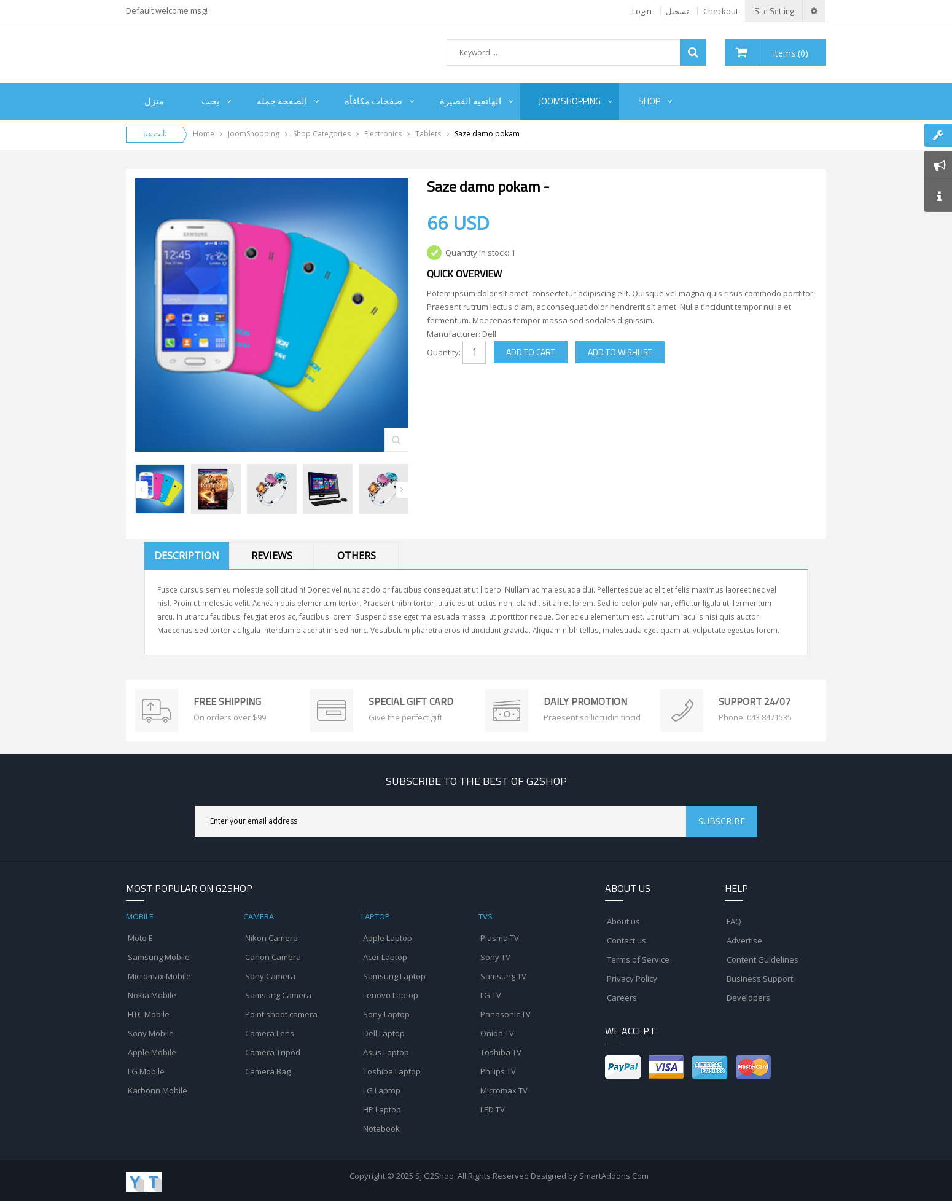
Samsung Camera (278, 995)
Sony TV (495, 957)
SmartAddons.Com (614, 1175)
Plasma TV (499, 937)
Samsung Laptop (394, 976)
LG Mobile (146, 1071)
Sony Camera (270, 976)
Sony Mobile (151, 1033)
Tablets (428, 133)
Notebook (381, 1128)
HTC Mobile (149, 1014)
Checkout (720, 11)
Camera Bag (268, 1071)
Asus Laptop (386, 1052)
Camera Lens (269, 1033)
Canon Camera (273, 957)
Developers (748, 997)
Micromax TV (504, 1090)
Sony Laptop (386, 1014)
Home (203, 133)
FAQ (734, 921)
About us (623, 921)
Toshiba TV (500, 1052)
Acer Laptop (385, 957)
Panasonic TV (505, 1014)
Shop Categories (322, 133)
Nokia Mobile (152, 995)
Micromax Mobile (159, 976)
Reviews (271, 555)
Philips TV (498, 1071)
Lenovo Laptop (390, 995)
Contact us (626, 940)
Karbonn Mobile (157, 1090)
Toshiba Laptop (392, 1071)
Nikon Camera (271, 937)
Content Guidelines (762, 959)
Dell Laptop (384, 1033)
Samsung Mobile (159, 957)
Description (186, 555)
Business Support (760, 978)
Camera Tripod (272, 1052)
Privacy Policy (632, 978)
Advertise (744, 940)
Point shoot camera (281, 1014)
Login (642, 11)
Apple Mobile (152, 1052)
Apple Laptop (387, 937)
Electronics (383, 133)
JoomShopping (253, 133)
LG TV (490, 995)
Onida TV (497, 1033)
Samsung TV (503, 976)
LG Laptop (381, 1090)
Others (356, 555)
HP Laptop (382, 1109)
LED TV (492, 1109)
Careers (622, 997)
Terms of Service (638, 959)
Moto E (140, 937)
